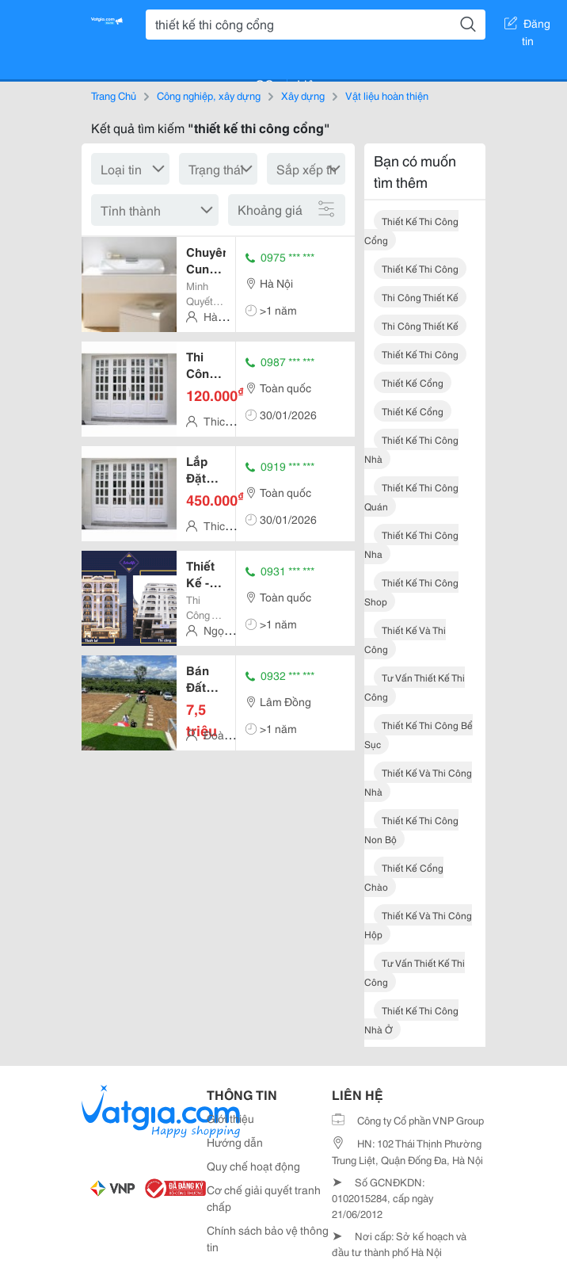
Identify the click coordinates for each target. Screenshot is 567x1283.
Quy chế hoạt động (253, 1166)
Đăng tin (527, 26)
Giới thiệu (230, 1118)
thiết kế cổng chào (403, 877)
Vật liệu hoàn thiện (386, 95)
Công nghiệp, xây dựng (209, 95)
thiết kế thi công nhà (411, 449)
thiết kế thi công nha (411, 544)
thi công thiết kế (420, 297)
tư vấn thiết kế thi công (414, 686)
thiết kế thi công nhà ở (411, 1019)
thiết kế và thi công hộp (418, 924)
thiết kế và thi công (405, 639)
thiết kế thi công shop (411, 591)
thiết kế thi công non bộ (411, 829)
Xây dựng (303, 95)
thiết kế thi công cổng (411, 230)
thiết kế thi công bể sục (418, 734)
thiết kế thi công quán (411, 496)
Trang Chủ (113, 95)
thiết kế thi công (420, 268)
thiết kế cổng (412, 382)
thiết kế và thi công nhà (418, 782)
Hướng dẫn (235, 1142)
